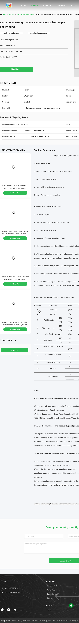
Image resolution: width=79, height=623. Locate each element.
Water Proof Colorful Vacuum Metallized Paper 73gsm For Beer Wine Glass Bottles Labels (15, 279)
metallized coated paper (68, 504)
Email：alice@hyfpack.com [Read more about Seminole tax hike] (12, 592)
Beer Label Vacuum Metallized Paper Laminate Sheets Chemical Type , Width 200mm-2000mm (15, 324)
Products (34, 5)
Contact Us (61, 5)
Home (23, 5)
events (74, 5)
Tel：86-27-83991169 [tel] (10, 588)
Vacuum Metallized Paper (25, 14)
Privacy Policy (5, 621)
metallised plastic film (49, 504)
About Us (47, 5)
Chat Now (16, 69)
